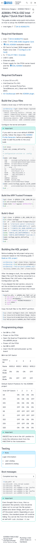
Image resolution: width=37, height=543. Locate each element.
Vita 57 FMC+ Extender (17, 55)
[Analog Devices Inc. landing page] (8, 3)
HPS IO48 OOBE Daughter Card (21, 42)
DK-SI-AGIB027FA (22, 27)
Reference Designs (9, 9)
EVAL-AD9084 (11, 45)
